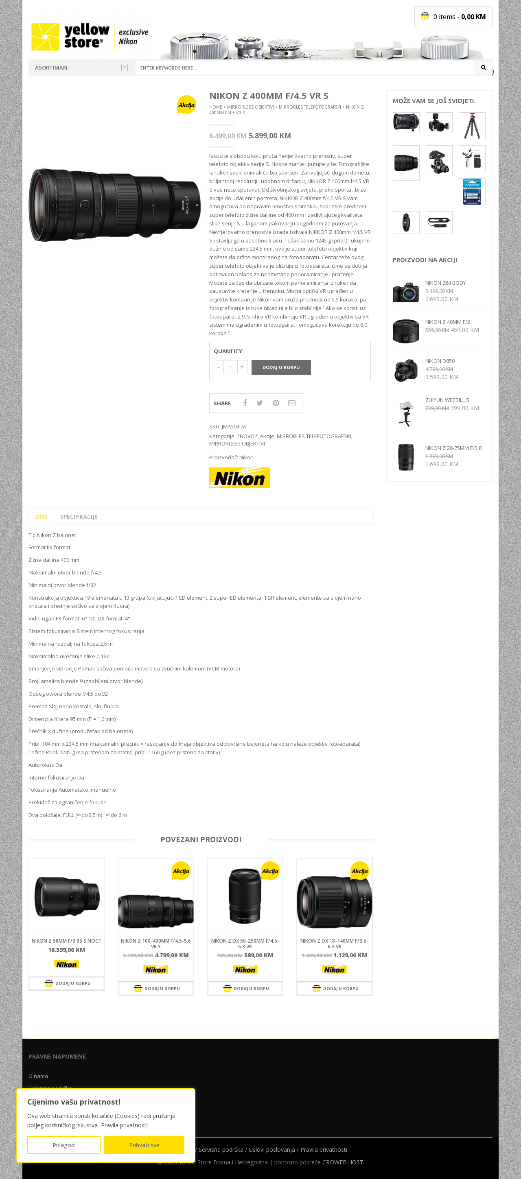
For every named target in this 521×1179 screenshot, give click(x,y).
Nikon (246, 457)
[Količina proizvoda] (230, 367)
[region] (105, 1125)
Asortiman (81, 67)
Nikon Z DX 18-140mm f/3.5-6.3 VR (334, 943)
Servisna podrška (221, 1149)
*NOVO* (247, 436)
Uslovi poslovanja (272, 1149)
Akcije (267, 436)
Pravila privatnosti (124, 1125)
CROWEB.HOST (342, 1162)
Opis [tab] (41, 516)
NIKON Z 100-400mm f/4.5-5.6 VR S (156, 943)
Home (215, 107)
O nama (38, 1076)
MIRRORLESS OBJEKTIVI (250, 107)
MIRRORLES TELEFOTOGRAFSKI (310, 107)
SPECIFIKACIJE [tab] (79, 516)
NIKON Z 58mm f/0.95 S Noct (66, 940)
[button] (188, 103)
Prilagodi (64, 1145)
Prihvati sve (144, 1145)
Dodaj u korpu (281, 367)
